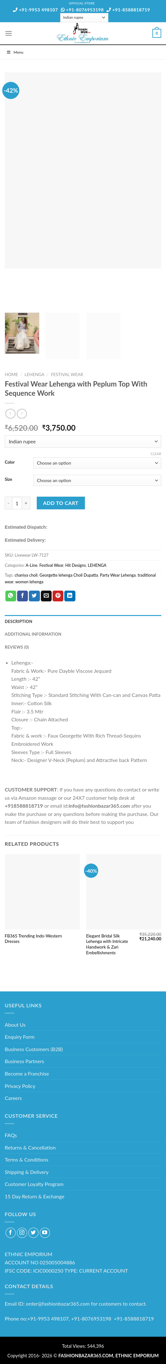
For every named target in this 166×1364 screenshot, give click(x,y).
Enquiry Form (20, 1037)
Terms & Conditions (26, 1159)
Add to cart (60, 503)
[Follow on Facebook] (10, 1233)
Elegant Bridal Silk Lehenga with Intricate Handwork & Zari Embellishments (107, 944)
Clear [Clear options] (155, 454)
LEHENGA (34, 374)
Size (8, 479)
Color (10, 462)
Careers (13, 1098)
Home (11, 374)
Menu (14, 52)
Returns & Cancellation (30, 1147)
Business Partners (24, 1061)
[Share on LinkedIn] (69, 596)
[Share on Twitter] (34, 596)
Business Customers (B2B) (34, 1049)
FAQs (11, 1135)
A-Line (31, 565)
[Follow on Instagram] (22, 1233)
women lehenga (29, 581)
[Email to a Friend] (46, 596)
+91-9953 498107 (35, 9)
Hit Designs (75, 565)
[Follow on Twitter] (33, 1233)
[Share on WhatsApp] (10, 596)
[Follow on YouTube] (45, 1233)
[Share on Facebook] (22, 596)
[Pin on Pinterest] (58, 596)
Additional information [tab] (33, 634)
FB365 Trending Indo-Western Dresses (33, 938)
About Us (15, 1025)
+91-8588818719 (128, 9)
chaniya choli (26, 575)
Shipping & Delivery (27, 1172)
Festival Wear (67, 374)
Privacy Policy (20, 1086)
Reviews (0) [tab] (17, 647)
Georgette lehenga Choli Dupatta (69, 575)
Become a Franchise (27, 1073)
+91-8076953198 (82, 9)
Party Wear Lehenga (118, 575)
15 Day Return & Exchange (34, 1196)
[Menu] (8, 33)
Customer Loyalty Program (34, 1184)
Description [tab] (18, 621)
